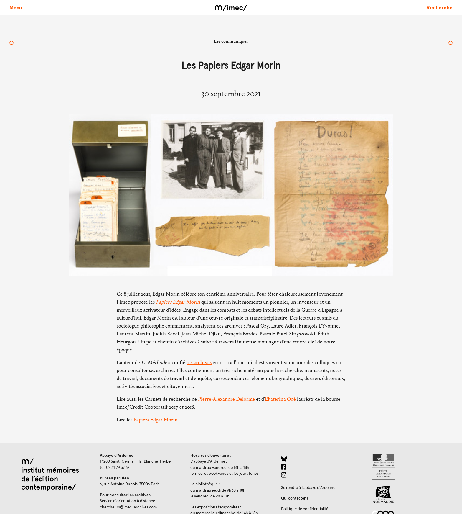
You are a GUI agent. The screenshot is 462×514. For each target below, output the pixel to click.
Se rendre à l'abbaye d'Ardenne (308, 488)
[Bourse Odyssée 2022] (450, 43)
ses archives (199, 362)
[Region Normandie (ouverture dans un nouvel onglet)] (412, 494)
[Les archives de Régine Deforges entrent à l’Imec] (11, 43)
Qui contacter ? (294, 498)
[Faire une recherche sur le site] (439, 7)
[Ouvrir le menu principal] (15, 7)
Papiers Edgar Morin (178, 302)
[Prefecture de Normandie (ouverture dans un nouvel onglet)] (412, 466)
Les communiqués (231, 41)
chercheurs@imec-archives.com (128, 507)
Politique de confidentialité (304, 509)
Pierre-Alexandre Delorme (226, 399)
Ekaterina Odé (280, 399)
